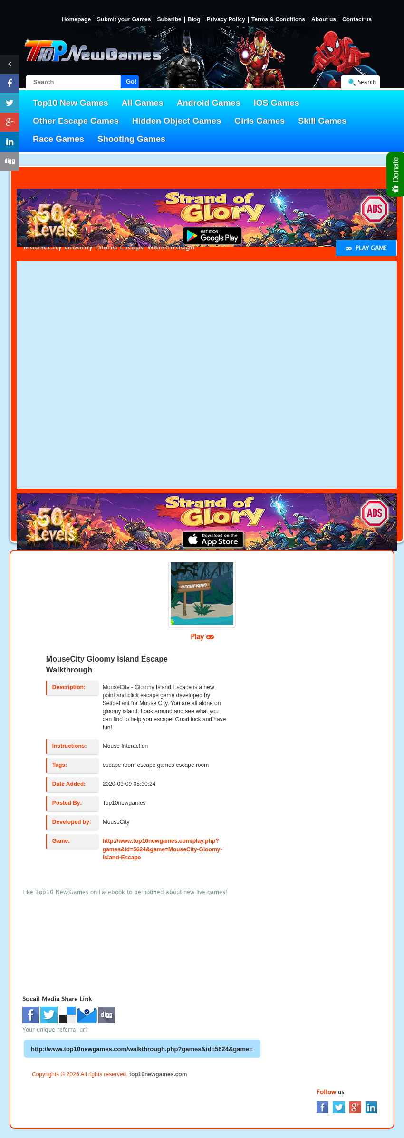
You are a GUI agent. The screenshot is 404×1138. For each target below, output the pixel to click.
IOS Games (276, 103)
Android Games (208, 103)
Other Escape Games (76, 121)
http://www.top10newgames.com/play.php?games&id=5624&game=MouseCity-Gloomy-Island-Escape (162, 849)
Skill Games (322, 121)
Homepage (76, 20)
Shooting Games (131, 139)
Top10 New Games (70, 103)
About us (323, 20)
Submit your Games (124, 20)
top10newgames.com (158, 1074)
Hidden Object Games (176, 121)
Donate (396, 174)
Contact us (357, 20)
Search (367, 81)
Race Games (58, 139)
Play (202, 636)
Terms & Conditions (278, 20)
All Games (143, 103)
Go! (131, 81)
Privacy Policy (225, 20)
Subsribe (169, 20)
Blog (194, 20)
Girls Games (259, 121)
